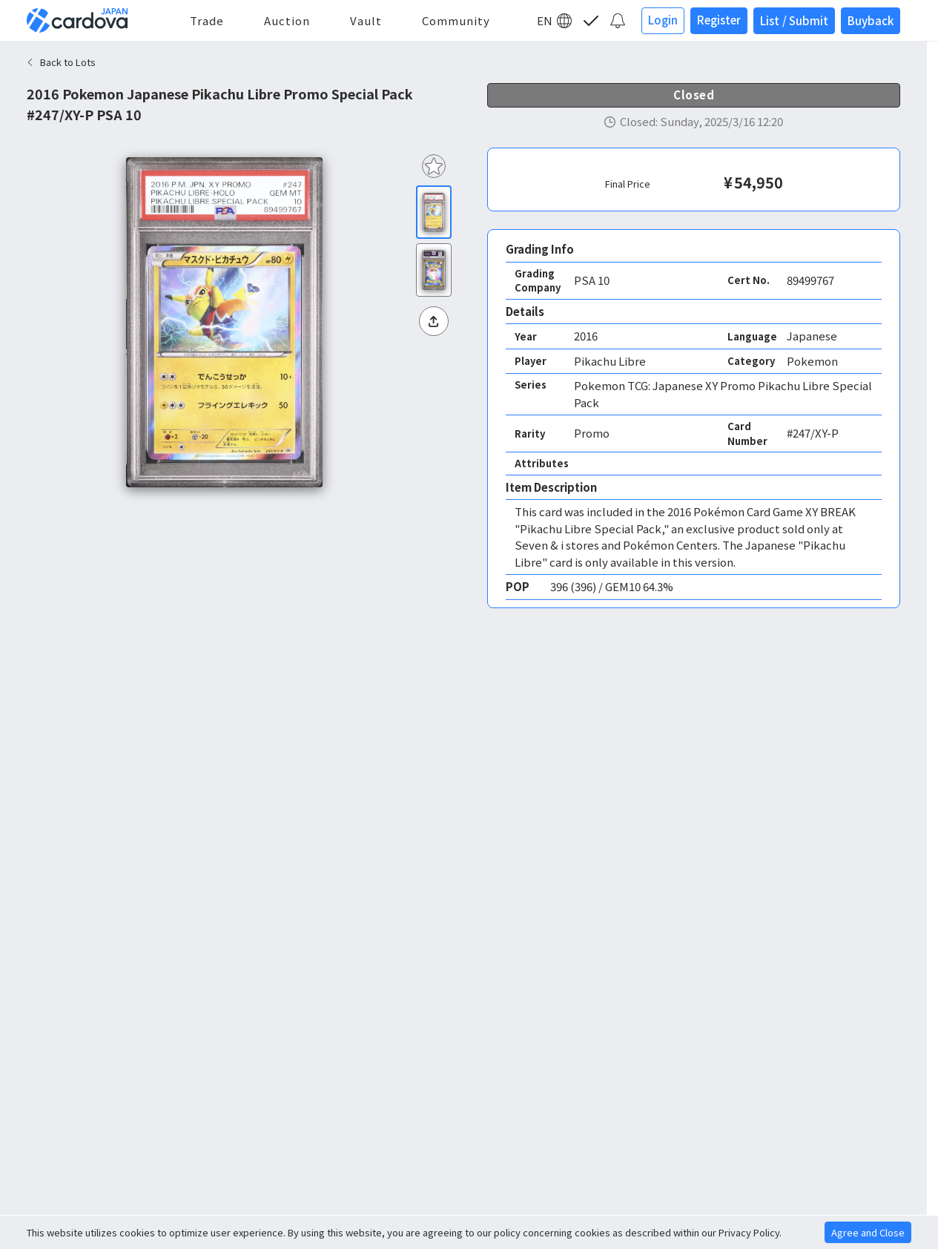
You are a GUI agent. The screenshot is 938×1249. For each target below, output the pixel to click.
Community (456, 20)
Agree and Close (868, 1232)
